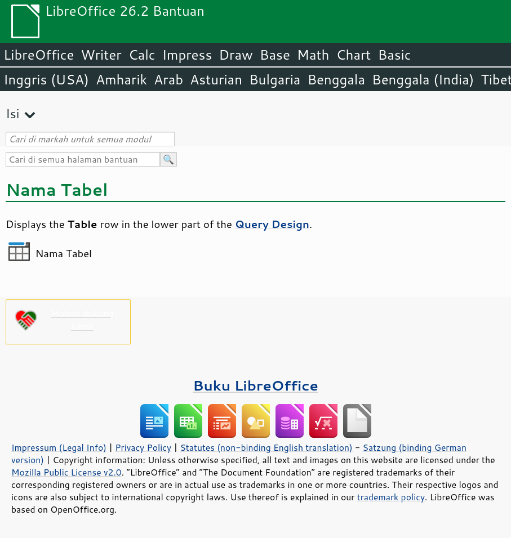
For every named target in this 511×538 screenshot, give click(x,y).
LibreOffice (38, 54)
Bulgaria (274, 79)
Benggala (336, 79)
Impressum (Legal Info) (58, 447)
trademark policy (391, 497)
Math (313, 54)
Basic (394, 54)
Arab (168, 79)
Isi (12, 113)
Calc (141, 54)
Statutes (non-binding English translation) (266, 447)
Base (275, 54)
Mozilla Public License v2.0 (66, 472)
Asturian (216, 79)
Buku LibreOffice (255, 385)
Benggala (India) (423, 79)
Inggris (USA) (46, 79)
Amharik (121, 79)
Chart (353, 54)
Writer (101, 54)
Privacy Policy (143, 447)
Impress (187, 54)
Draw (235, 54)
